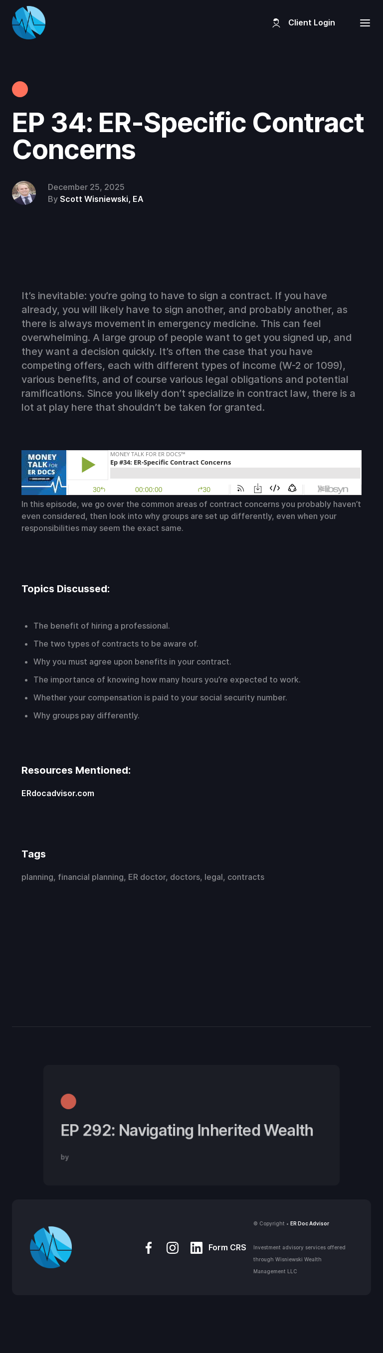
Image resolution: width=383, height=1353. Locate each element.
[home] (28, 22)
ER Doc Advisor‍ (309, 1223)
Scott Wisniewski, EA (102, 199)
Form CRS (227, 1247)
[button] (362, 22)
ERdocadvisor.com (57, 793)
